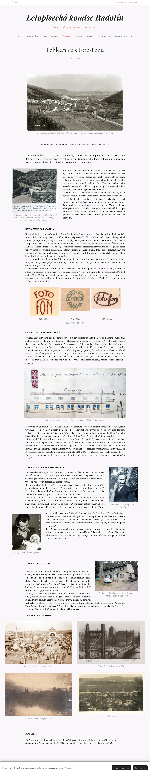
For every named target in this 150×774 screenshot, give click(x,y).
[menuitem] (19, 36)
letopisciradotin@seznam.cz (129, 2)
